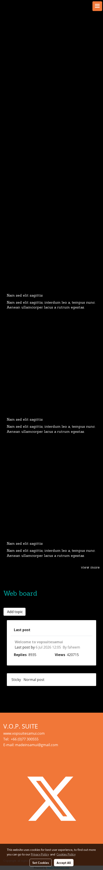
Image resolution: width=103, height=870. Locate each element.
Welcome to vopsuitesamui (39, 641)
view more (90, 567)
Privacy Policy (40, 854)
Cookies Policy (66, 854)
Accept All (64, 862)
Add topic (14, 611)
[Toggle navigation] (97, 6)
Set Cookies (40, 862)
